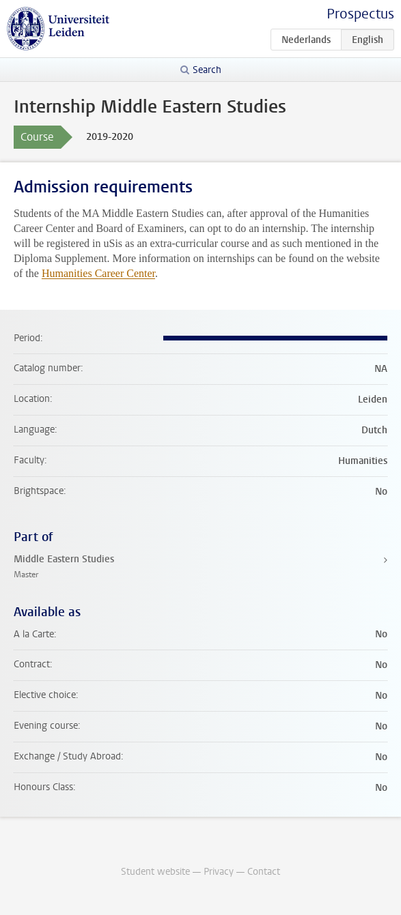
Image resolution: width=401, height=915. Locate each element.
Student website (155, 871)
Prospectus (360, 14)
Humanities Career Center (98, 273)
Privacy (219, 871)
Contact (263, 871)
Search (207, 69)
